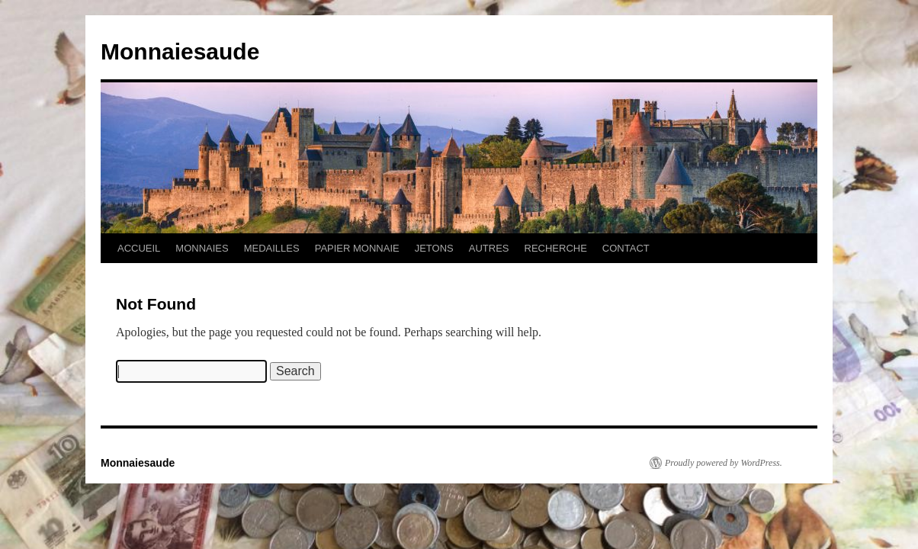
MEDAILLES (272, 248)
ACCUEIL (138, 248)
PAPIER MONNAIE (357, 248)
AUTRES (489, 248)
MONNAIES (201, 248)
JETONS (434, 248)
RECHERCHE (556, 248)
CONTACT (626, 248)
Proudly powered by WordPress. (723, 463)
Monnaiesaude (180, 51)
